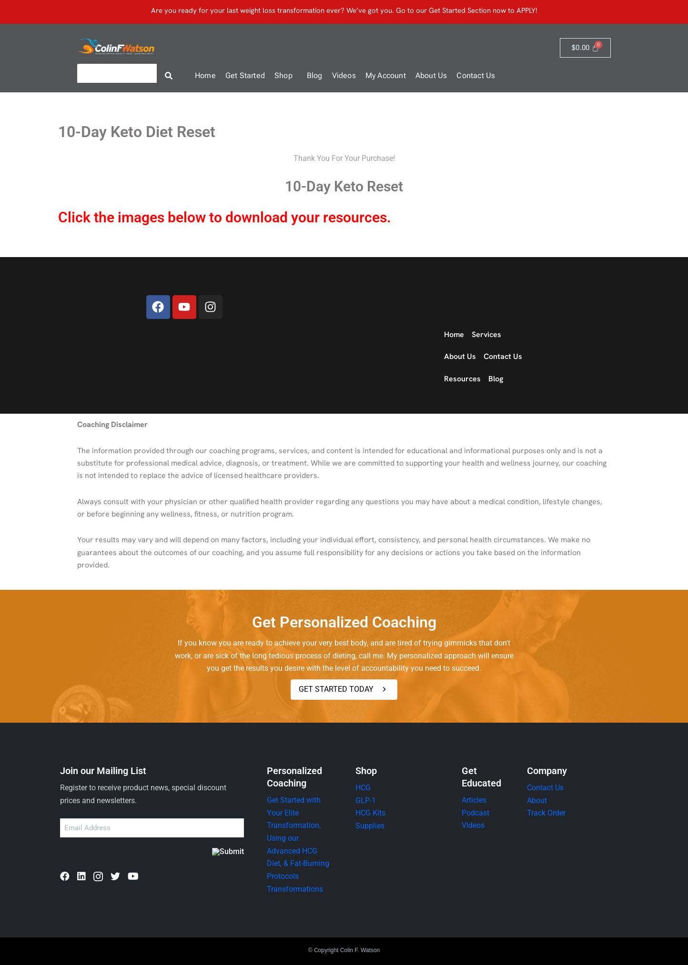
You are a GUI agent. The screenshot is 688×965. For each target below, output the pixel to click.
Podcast (475, 812)
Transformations (295, 888)
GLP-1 (365, 800)
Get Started (245, 75)
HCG (363, 787)
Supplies (369, 825)
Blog (315, 75)
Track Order (546, 812)
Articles (474, 800)
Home (205, 75)
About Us (431, 75)
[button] (286, 75)
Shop (283, 75)
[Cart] (585, 48)
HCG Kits (370, 812)
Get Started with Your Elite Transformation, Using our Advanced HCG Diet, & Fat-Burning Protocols (298, 838)
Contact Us (475, 75)
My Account (385, 75)
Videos (344, 75)
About (537, 800)
